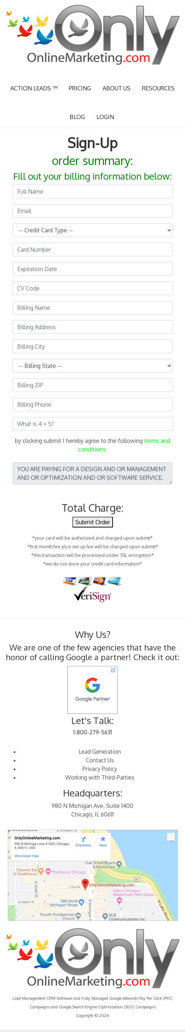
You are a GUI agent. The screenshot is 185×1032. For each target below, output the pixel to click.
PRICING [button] (80, 88)
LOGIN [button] (105, 116)
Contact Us (100, 760)
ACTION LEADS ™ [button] (33, 88)
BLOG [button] (77, 116)
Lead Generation (100, 751)
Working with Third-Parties (99, 777)
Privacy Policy (99, 768)
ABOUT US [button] (117, 88)
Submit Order (92, 522)
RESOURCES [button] (158, 88)
